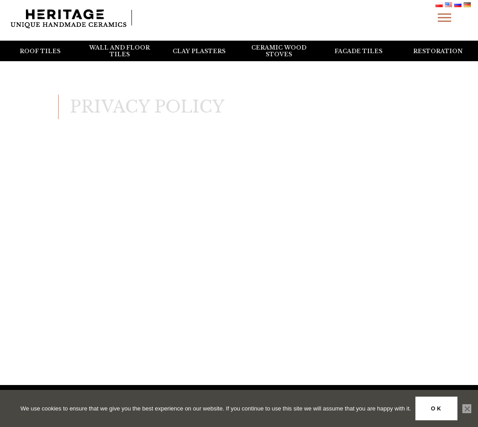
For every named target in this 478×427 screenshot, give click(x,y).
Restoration (438, 51)
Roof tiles (40, 51)
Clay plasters (199, 51)
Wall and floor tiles (119, 51)
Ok (436, 408)
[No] (466, 408)
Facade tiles (358, 51)
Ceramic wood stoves (278, 51)
